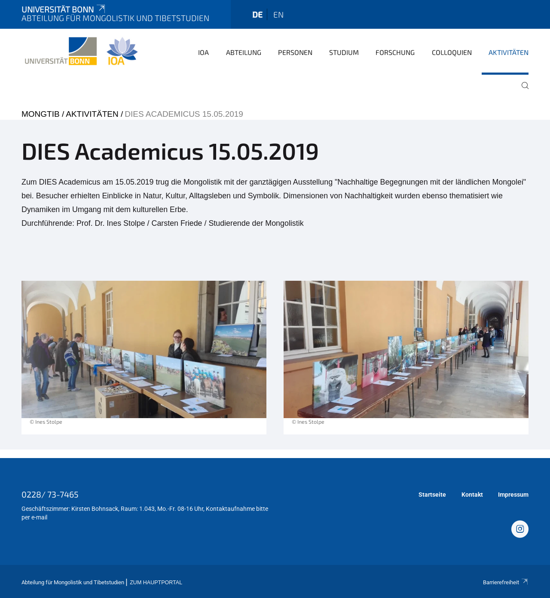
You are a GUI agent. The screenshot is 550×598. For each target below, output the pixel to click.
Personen (295, 52)
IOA (203, 52)
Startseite (432, 494)
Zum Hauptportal (156, 583)
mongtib (40, 113)
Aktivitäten (509, 52)
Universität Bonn (64, 9)
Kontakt (472, 494)
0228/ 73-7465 (50, 494)
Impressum (513, 494)
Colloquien (452, 52)
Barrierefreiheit (506, 582)
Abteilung (243, 52)
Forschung (395, 52)
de (257, 14)
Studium (344, 52)
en (278, 14)
